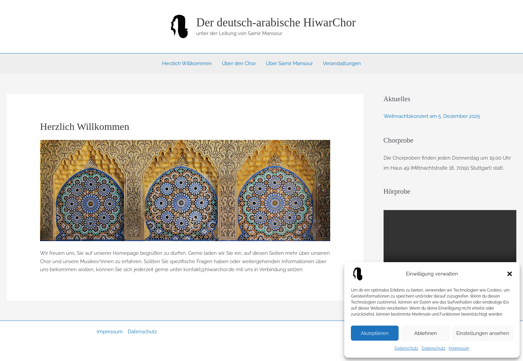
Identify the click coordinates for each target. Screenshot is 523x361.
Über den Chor (239, 63)
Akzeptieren (375, 333)
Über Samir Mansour (289, 63)
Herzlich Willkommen (187, 63)
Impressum (459, 348)
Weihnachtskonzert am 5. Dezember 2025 (432, 116)
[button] (509, 273)
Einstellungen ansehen (482, 333)
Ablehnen (425, 333)
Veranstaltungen (342, 63)
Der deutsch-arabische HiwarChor (276, 22)
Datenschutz (406, 348)
